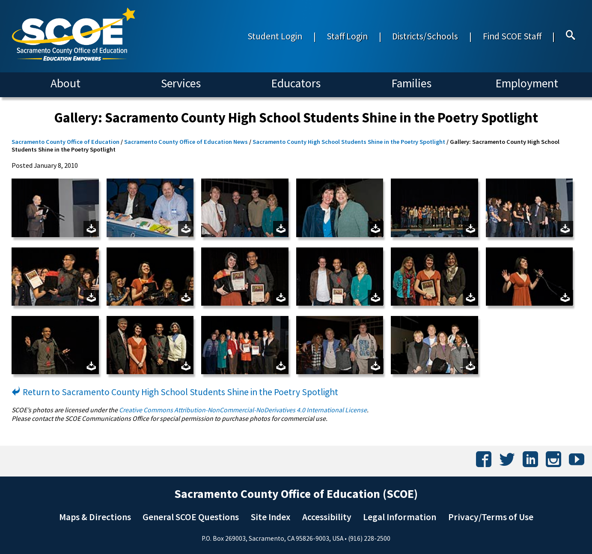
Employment (527, 83)
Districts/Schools (425, 36)
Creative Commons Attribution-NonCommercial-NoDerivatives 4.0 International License (243, 409)
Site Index (270, 517)
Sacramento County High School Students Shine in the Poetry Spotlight (349, 142)
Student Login (274, 36)
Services (181, 83)
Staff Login (347, 36)
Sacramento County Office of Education (65, 142)
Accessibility (326, 517)
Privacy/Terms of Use (490, 517)
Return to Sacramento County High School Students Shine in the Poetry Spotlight (175, 392)
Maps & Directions (95, 517)
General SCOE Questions (191, 517)
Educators (296, 83)
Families (411, 83)
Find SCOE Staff (512, 36)
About (65, 83)
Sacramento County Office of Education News (186, 142)
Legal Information (399, 517)
